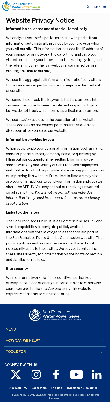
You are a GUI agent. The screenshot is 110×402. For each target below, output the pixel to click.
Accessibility (18, 388)
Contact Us (39, 388)
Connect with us (20, 365)
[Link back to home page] (21, 6)
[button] (100, 6)
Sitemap (56, 388)
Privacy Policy (18, 395)
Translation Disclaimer (81, 388)
